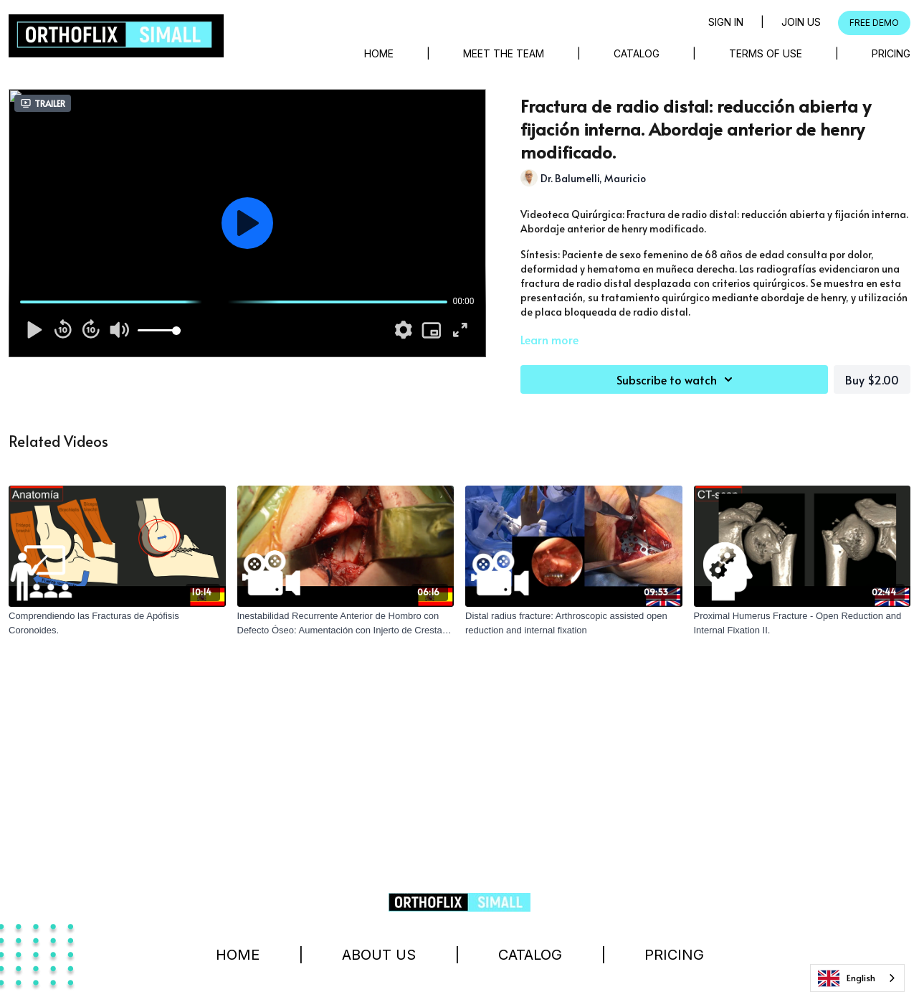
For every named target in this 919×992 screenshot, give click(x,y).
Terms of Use (765, 53)
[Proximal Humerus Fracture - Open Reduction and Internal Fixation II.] (802, 623)
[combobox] (857, 978)
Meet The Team (503, 53)
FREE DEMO (874, 22)
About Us (379, 954)
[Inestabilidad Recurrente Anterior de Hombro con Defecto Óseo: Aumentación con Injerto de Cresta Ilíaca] (345, 623)
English (846, 978)
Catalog (637, 53)
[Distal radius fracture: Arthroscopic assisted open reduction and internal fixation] (573, 623)
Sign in (725, 22)
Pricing (891, 53)
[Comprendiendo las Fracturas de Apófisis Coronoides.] (117, 623)
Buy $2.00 (872, 379)
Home (379, 53)
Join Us (801, 22)
